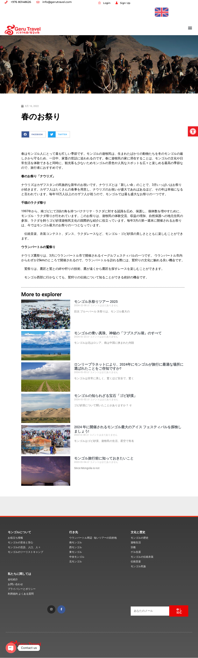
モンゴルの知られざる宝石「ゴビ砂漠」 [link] (105, 396)
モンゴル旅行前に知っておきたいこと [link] (104, 458)
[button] (190, 27)
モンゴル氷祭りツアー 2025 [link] (96, 302)
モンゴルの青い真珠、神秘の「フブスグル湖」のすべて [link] (118, 333)
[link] (193, 131)
